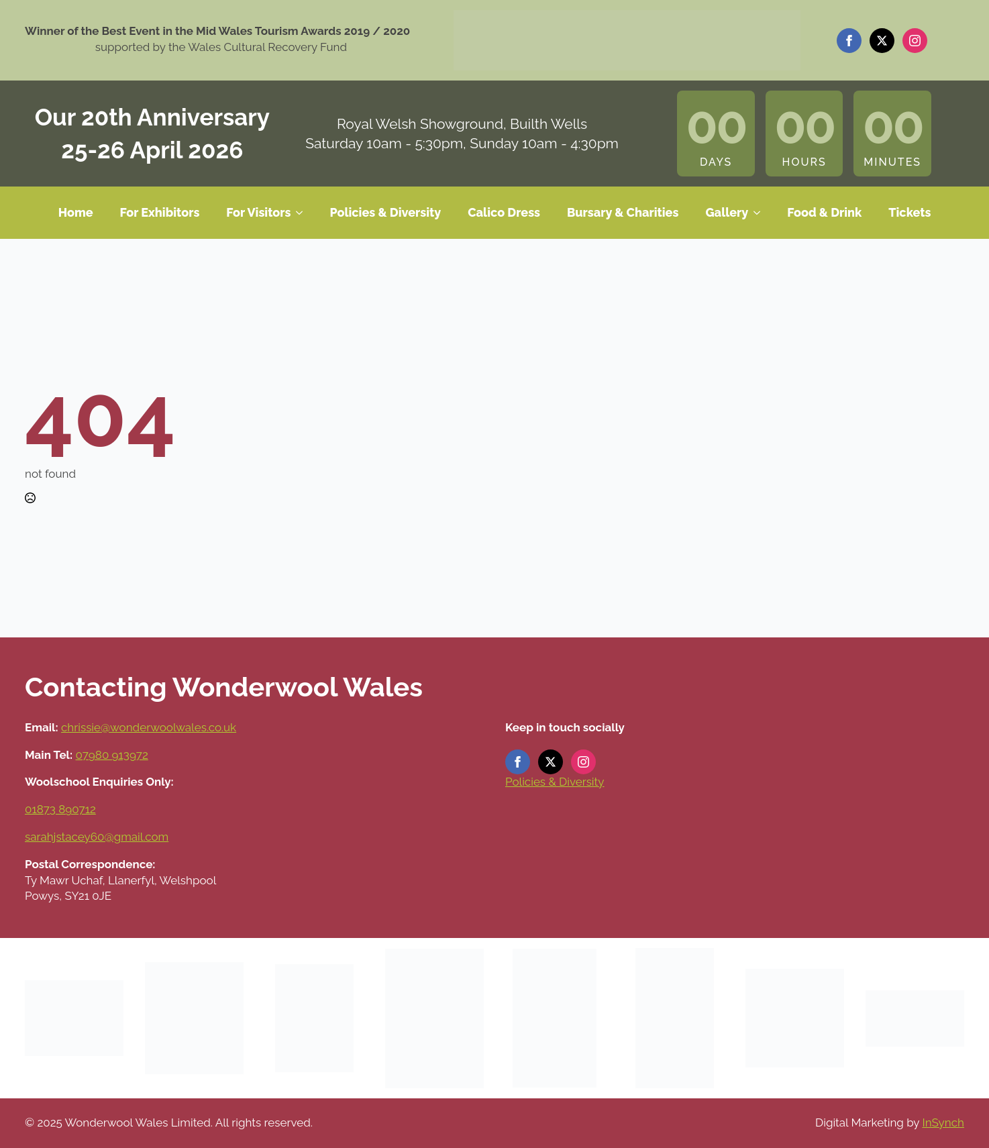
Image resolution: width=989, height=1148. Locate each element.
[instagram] (914, 40)
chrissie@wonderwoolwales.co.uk (148, 727)
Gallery (726, 212)
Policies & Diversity (385, 212)
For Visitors (258, 212)
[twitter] (882, 40)
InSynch (943, 1122)
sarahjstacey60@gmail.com (96, 836)
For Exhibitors (160, 212)
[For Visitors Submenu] (303, 212)
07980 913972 (112, 755)
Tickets (909, 212)
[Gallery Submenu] (761, 212)
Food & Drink (824, 212)
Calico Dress (504, 212)
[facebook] (849, 40)
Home (75, 212)
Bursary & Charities (622, 212)
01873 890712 (60, 809)
